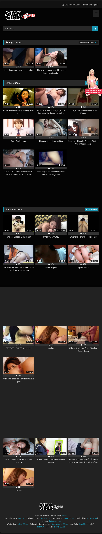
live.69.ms (83, 524)
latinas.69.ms (55, 521)
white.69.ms (23, 524)
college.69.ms (45, 518)
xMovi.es (22, 518)
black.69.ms (91, 518)
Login (85, 5)
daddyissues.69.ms (60, 524)
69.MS (64, 515)
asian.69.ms (69, 518)
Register (94, 5)
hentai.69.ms (59, 527)
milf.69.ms (41, 527)
